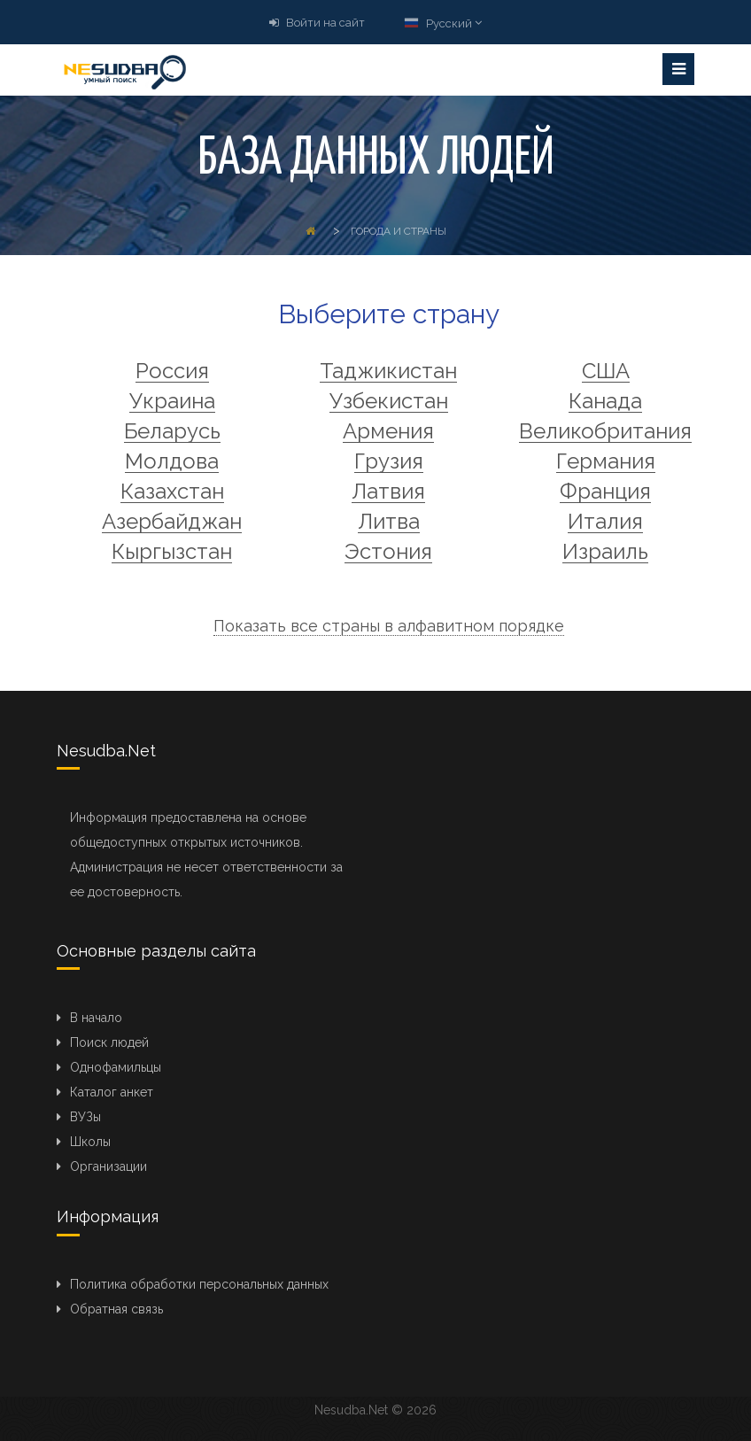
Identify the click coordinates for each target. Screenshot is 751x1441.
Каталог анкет (111, 1092)
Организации (108, 1166)
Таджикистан (388, 371)
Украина (172, 402)
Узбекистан (388, 402)
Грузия (388, 462)
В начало (96, 1018)
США (606, 371)
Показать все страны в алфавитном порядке (388, 625)
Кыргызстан (172, 552)
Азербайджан (172, 522)
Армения (388, 432)
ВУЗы (85, 1117)
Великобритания (605, 432)
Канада (605, 402)
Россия (172, 371)
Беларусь (172, 432)
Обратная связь (116, 1309)
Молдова (172, 462)
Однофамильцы (115, 1067)
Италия (605, 522)
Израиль (605, 552)
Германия (605, 462)
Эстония (388, 552)
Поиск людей (109, 1042)
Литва (389, 522)
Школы (90, 1142)
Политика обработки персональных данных (199, 1284)
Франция (605, 492)
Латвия (388, 492)
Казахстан (172, 492)
